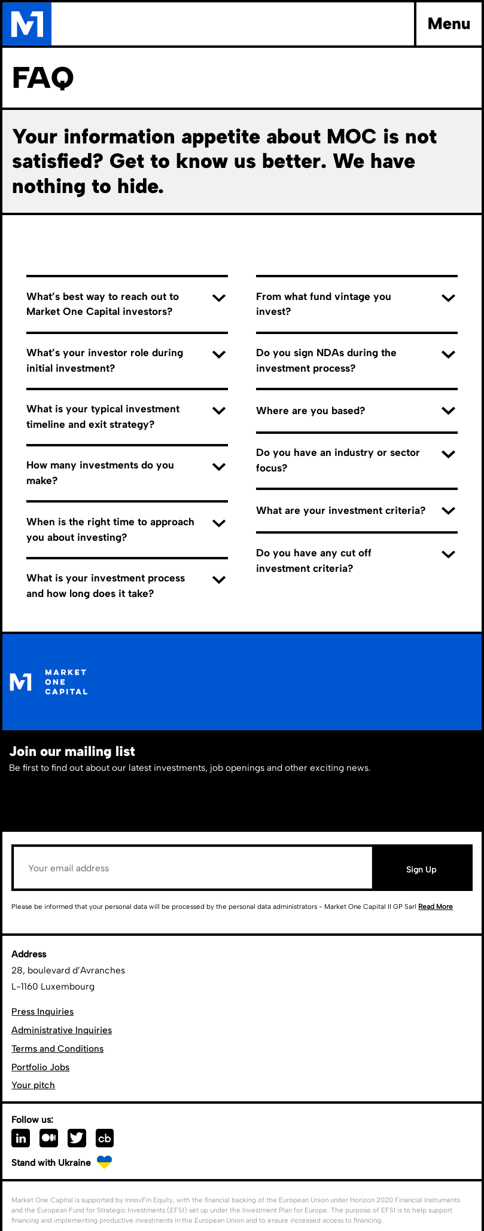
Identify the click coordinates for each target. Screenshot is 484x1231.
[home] (26, 23)
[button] (448, 23)
